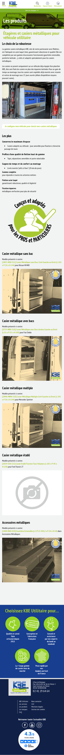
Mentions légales (37, 707)
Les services (23, 704)
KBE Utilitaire (23, 701)
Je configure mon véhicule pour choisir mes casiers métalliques (31, 126)
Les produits (23, 707)
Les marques (23, 709)
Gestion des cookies (38, 709)
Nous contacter (36, 701)
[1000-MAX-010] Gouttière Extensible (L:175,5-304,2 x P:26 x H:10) (29, 531)
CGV (32, 704)
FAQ (20, 712)
